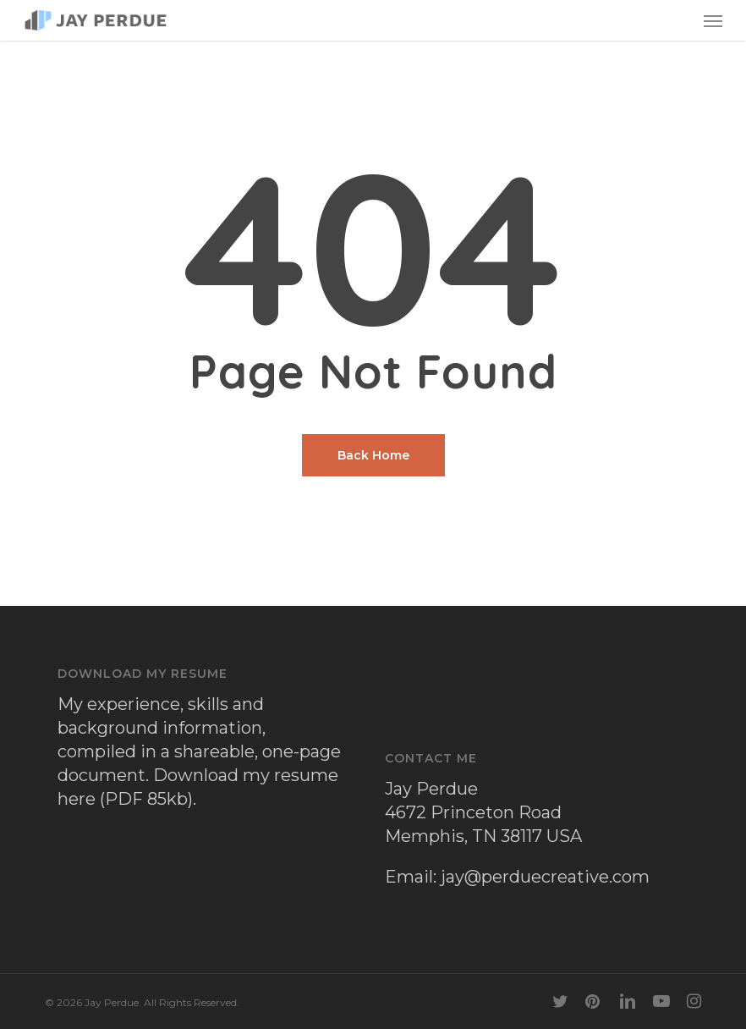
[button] (713, 20)
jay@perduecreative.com (545, 877)
